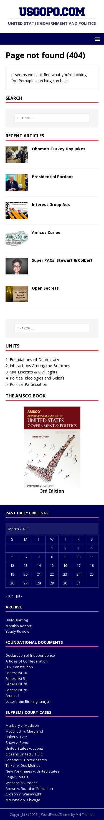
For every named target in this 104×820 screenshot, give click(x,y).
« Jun (10, 596)
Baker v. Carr (16, 736)
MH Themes (85, 814)
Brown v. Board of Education (29, 788)
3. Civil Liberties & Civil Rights (31, 372)
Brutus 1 (12, 695)
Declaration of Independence (30, 655)
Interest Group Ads (51, 204)
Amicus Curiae (46, 232)
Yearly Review (17, 631)
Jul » (19, 596)
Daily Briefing (17, 620)
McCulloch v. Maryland (24, 731)
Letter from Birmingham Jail (28, 701)
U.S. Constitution (19, 666)
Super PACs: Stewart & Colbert (62, 260)
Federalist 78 (16, 689)
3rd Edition (52, 491)
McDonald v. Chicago (23, 799)
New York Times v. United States (32, 771)
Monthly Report (18, 625)
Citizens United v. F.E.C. (25, 754)
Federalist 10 (16, 672)
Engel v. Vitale (17, 776)
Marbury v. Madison (22, 725)
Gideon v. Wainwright (23, 794)
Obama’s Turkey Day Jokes (58, 148)
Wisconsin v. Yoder (21, 782)
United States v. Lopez (24, 748)
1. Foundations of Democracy (32, 359)
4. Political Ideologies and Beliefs (35, 378)
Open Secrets (45, 288)
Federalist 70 (16, 684)
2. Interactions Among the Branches (38, 365)
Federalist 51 (16, 678)
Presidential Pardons (52, 176)
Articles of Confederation (27, 661)
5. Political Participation (26, 384)
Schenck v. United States (26, 759)
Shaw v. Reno (17, 742)
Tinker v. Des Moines (23, 765)
